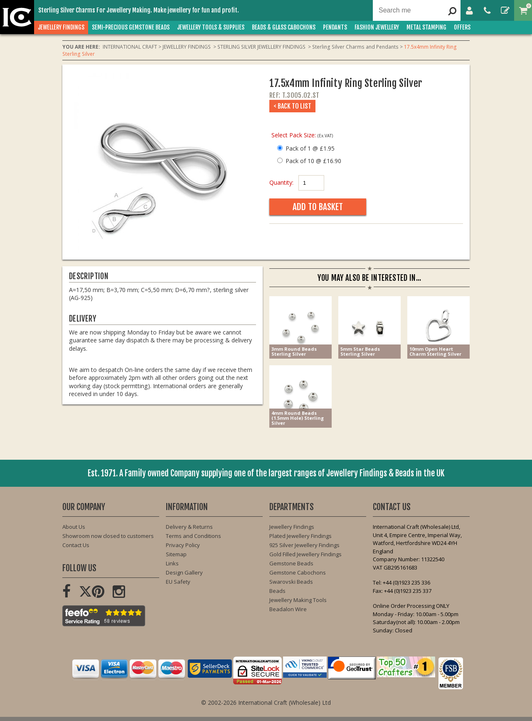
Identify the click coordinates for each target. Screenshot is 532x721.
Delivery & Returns (189, 526)
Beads (277, 591)
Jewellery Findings (291, 526)
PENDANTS (335, 27)
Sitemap (176, 554)
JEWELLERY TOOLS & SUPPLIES (210, 27)
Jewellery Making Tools (298, 600)
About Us (73, 526)
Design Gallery (184, 572)
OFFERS (462, 27)
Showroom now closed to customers (108, 536)
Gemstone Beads (291, 563)
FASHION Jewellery (377, 27)
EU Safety (178, 581)
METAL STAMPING (426, 27)
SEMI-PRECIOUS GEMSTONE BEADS (131, 27)
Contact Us (75, 545)
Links (172, 563)
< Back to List (292, 106)
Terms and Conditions (193, 536)
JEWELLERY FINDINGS (61, 27)
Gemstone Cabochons (297, 572)
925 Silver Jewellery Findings (304, 545)
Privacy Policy (183, 545)
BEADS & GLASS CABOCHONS (283, 27)
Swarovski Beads (291, 581)
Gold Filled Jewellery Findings (305, 554)
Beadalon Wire (288, 609)
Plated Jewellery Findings (300, 536)
